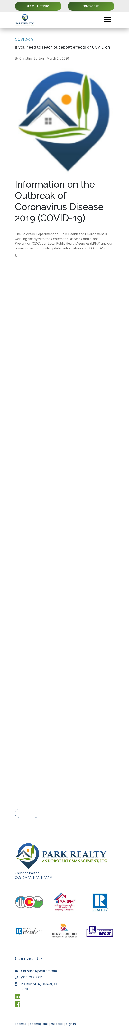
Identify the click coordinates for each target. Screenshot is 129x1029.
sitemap (21, 1024)
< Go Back (27, 813)
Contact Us (91, 6)
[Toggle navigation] (107, 20)
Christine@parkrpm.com (39, 971)
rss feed (57, 1024)
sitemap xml (39, 1024)
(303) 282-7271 (32, 977)
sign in (71, 1024)
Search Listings (38, 6)
